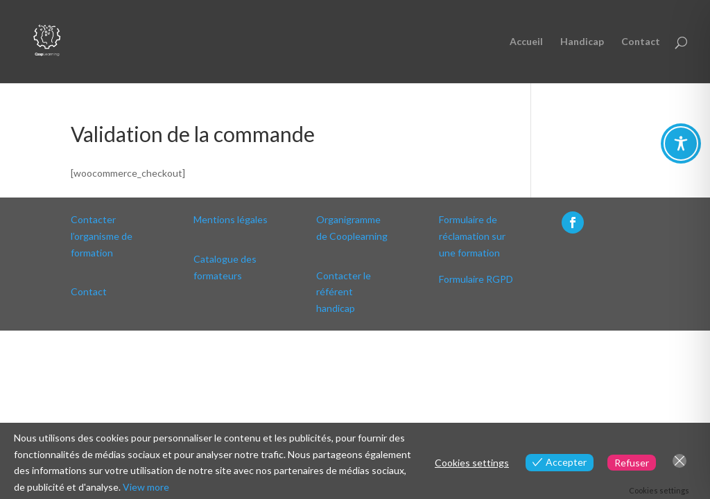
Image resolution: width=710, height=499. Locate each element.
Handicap (582, 42)
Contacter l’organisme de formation (101, 236)
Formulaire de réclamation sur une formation (472, 236)
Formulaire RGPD (476, 279)
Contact (640, 42)
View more (146, 487)
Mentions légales (230, 219)
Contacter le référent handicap (343, 292)
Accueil (526, 42)
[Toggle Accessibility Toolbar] (681, 143)
